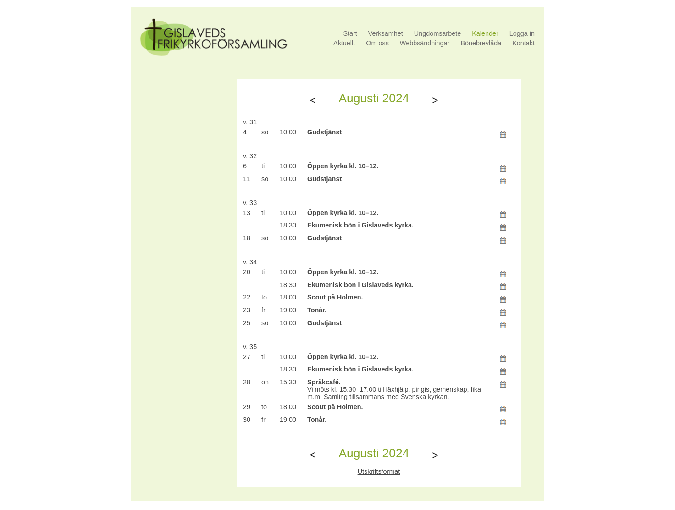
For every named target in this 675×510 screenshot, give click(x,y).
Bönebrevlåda (480, 43)
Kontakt (523, 43)
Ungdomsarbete (437, 33)
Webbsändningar (425, 43)
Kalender (485, 33)
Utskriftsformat (379, 471)
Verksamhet (385, 33)
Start (350, 33)
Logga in (522, 33)
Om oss (377, 43)
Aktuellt (344, 43)
